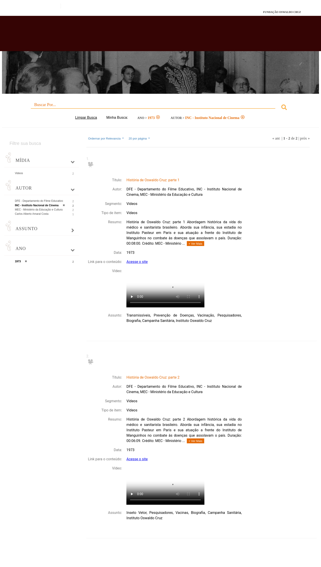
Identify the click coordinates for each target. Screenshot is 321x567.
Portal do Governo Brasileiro (34, 6)
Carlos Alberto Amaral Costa (32, 213)
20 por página (140, 138)
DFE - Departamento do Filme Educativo (39, 200)
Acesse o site (137, 262)
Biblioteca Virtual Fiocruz (139, 35)
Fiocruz (31, 12)
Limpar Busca (86, 117)
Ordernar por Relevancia (106, 138)
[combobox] (160, 108)
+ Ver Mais (195, 243)
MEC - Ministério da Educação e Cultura (39, 209)
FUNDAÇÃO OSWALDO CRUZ (282, 12)
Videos (19, 173)
